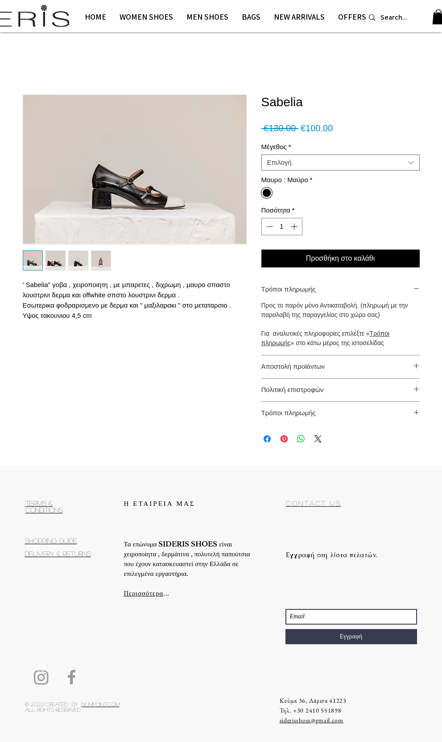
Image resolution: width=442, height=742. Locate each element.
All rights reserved (53, 709)
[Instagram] (41, 677)
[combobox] (340, 162)
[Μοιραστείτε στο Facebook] (267, 439)
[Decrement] (269, 226)
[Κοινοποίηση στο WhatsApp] (301, 439)
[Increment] (295, 226)
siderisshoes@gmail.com (311, 720)
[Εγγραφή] (351, 636)
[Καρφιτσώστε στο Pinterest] (284, 439)
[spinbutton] (281, 226)
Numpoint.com (101, 704)
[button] (146, 17)
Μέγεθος (276, 146)
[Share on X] (318, 439)
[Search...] (396, 18)
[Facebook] (71, 677)
